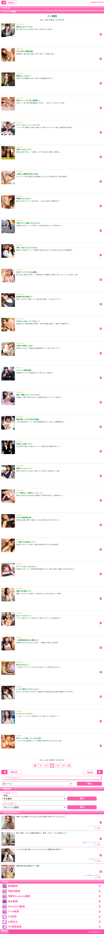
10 (46, 765)
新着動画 (13, 886)
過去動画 (13, 901)
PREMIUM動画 (16, 906)
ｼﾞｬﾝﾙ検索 (13, 911)
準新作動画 (14, 891)
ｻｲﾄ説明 (12, 916)
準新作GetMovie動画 (19, 896)
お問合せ (13, 921)
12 (57, 765)
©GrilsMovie (94, 931)
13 (63, 765)
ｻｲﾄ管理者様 (14, 926)
